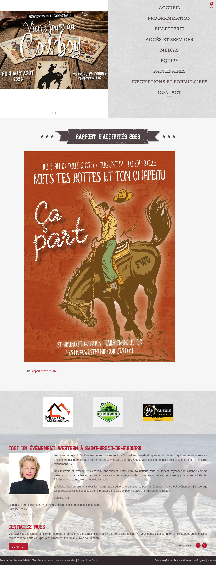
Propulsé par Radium (89, 560)
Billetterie (169, 29)
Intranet (211, 560)
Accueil (169, 8)
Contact (169, 92)
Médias (169, 50)
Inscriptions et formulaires (169, 82)
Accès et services (169, 40)
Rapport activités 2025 (44, 371)
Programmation (169, 18)
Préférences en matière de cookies (56, 560)
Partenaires (169, 71)
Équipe (169, 61)
